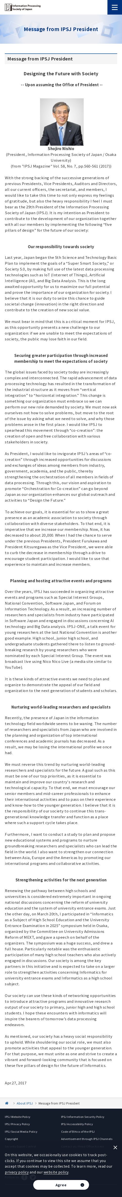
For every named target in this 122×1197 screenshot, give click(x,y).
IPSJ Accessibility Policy (77, 1124)
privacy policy (17, 1172)
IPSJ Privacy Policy (17, 1124)
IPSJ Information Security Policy (83, 1117)
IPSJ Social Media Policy (21, 1131)
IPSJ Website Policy (18, 1117)
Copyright (11, 1139)
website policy (56, 1172)
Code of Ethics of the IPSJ (78, 1131)
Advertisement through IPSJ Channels (87, 1139)
